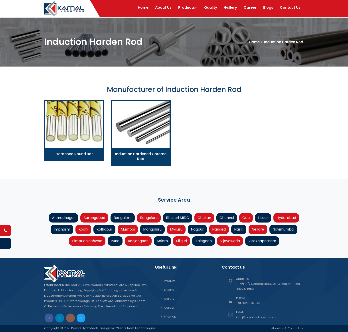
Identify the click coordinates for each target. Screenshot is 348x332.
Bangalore (123, 217)
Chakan (204, 217)
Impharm (62, 229)
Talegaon (203, 240)
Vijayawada (230, 240)
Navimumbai (283, 229)
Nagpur (197, 229)
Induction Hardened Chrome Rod (140, 156)
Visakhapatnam (262, 240)
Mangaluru (152, 229)
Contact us (295, 328)
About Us (163, 7)
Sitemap (170, 316)
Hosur (263, 217)
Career (250, 7)
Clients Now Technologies (135, 328)
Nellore (258, 229)
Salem (162, 240)
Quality (210, 7)
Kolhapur (104, 229)
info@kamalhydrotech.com (256, 317)
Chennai (226, 217)
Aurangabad (94, 217)
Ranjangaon (138, 240)
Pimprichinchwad (87, 240)
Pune (115, 240)
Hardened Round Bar (74, 153)
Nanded (219, 229)
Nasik (238, 229)
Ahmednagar (63, 217)
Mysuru (176, 229)
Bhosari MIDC (177, 217)
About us (277, 328)
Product (169, 281)
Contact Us (290, 7)
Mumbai (128, 229)
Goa (246, 217)
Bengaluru (149, 217)
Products (188, 7)
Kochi (83, 229)
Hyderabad (286, 217)
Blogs (268, 7)
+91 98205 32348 (248, 303)
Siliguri (181, 240)
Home (143, 7)
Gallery (230, 7)
